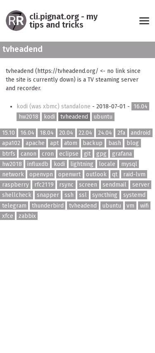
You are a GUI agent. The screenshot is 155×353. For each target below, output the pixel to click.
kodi (49, 116)
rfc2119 (44, 184)
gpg (101, 153)
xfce (7, 215)
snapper (48, 195)
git (87, 153)
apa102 (11, 143)
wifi (144, 205)
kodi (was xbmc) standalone (54, 106)
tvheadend (74, 116)
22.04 (85, 132)
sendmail (114, 184)
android (140, 132)
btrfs (8, 153)
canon (28, 153)
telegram (14, 205)
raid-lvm (134, 174)
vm (130, 205)
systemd (134, 195)
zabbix (27, 215)
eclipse (69, 153)
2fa (121, 132)
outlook (96, 174)
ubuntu (102, 116)
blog (132, 143)
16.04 (141, 106)
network (13, 174)
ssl (83, 195)
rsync (66, 184)
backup (93, 143)
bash (114, 143)
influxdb (37, 164)
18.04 (47, 132)
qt (114, 174)
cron (48, 153)
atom (70, 143)
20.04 (66, 132)
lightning (81, 164)
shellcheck (16, 195)
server (141, 184)
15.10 (8, 132)
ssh (69, 195)
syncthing (104, 195)
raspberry (15, 184)
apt (54, 143)
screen (88, 184)
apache (35, 143)
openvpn (41, 174)
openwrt (69, 174)
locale (107, 164)
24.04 (105, 132)
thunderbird (48, 205)
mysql (129, 164)
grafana (122, 153)
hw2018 (28, 116)
